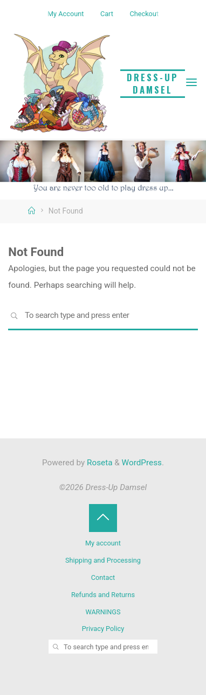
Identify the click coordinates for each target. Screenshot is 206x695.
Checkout (144, 14)
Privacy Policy (103, 629)
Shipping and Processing (103, 560)
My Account (65, 14)
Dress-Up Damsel (152, 83)
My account (103, 543)
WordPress (142, 462)
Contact (103, 577)
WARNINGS (102, 612)
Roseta (98, 462)
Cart (106, 14)
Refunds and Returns (103, 595)
